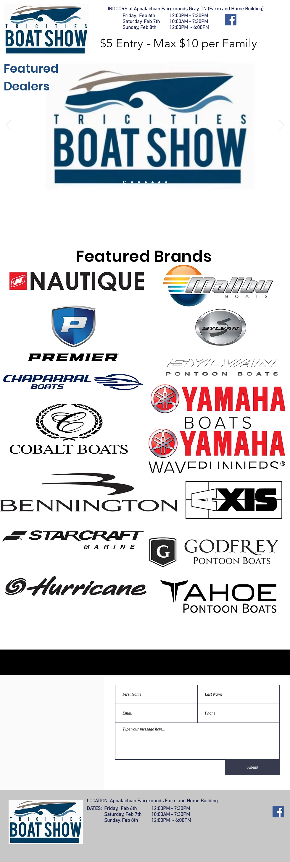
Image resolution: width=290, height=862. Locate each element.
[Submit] (252, 767)
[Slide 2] (132, 182)
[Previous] (8, 125)
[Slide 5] (153, 182)
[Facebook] (230, 19)
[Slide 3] (139, 182)
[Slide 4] (146, 182)
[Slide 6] (159, 182)
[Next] (281, 125)
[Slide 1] (124, 182)
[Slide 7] (166, 182)
